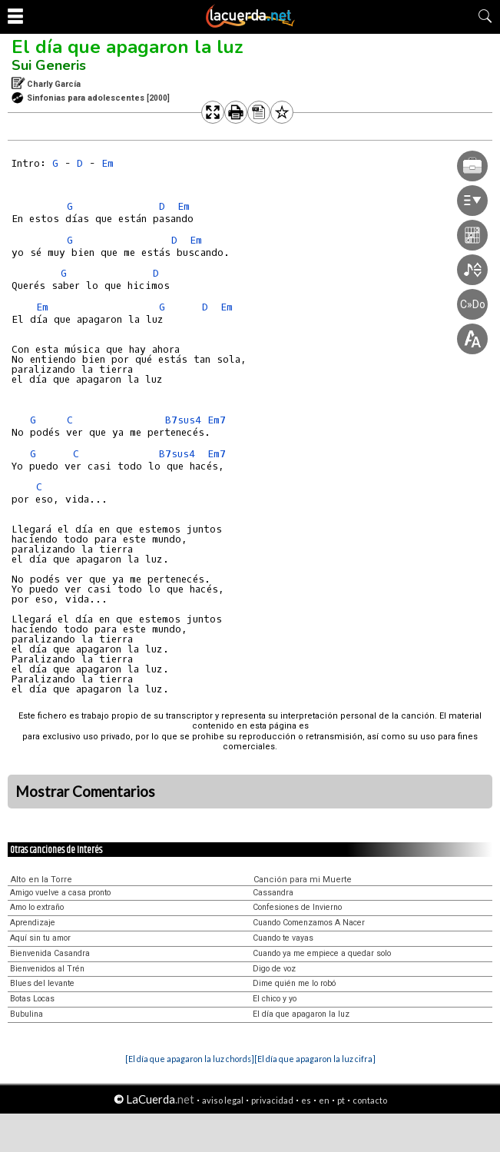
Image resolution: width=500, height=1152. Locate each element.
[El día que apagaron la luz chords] (189, 1059)
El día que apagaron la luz (127, 47)
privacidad (272, 1100)
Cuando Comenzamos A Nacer (309, 923)
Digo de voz (274, 969)
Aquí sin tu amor (40, 938)
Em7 (216, 420)
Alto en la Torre (41, 880)
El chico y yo (274, 999)
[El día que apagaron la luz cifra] (315, 1059)
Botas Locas (32, 999)
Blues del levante (42, 983)
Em (107, 163)
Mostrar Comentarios (85, 791)
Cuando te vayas (283, 938)
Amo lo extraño (37, 907)
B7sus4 (183, 420)
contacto (370, 1100)
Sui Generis (49, 65)
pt (341, 1100)
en (324, 1100)
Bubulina (26, 1014)
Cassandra (273, 893)
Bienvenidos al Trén (47, 969)
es (306, 1100)
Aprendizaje (32, 923)
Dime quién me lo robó (294, 983)
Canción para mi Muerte (302, 880)
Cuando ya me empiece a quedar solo (322, 953)
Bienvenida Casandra (50, 953)
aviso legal (222, 1100)
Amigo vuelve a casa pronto (60, 893)
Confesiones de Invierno (297, 907)
